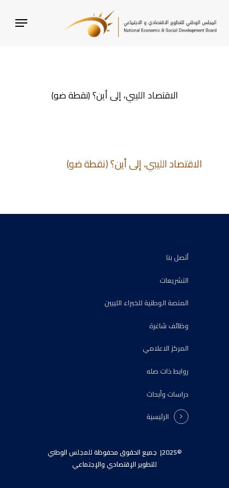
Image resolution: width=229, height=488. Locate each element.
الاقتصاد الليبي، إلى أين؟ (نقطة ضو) (134, 164)
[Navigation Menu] (21, 23)
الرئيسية (157, 417)
